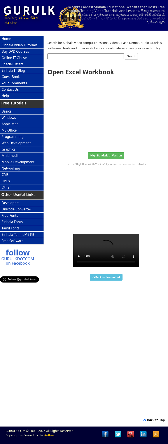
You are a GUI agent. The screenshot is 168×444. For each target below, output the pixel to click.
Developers (10, 203)
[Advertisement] (106, 112)
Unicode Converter (16, 209)
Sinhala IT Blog (13, 70)
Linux (6, 181)
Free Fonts (10, 215)
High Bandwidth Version (106, 155)
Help (5, 96)
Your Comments (14, 83)
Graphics (9, 149)
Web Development (16, 143)
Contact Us (10, 89)
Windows (9, 117)
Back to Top (154, 420)
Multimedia (10, 155)
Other (6, 187)
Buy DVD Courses (15, 51)
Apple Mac (10, 124)
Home (6, 38)
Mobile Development (18, 162)
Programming (13, 136)
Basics (6, 111)
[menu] (22, 67)
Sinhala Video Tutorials (19, 45)
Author (49, 435)
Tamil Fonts (10, 228)
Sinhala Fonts (12, 222)
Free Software (12, 241)
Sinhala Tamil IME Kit (18, 234)
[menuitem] (22, 39)
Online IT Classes (15, 58)
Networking (11, 168)
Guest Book (11, 77)
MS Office (9, 130)
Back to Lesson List (106, 277)
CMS (5, 174)
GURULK (29, 11)
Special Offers (12, 64)
